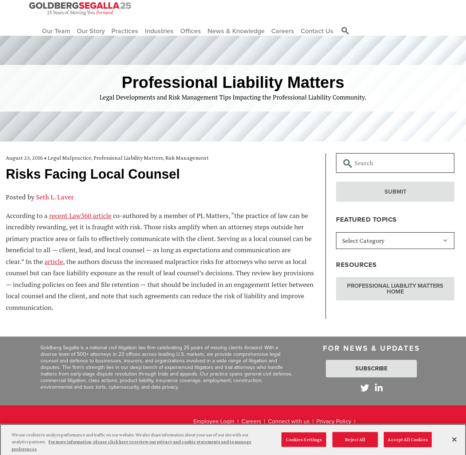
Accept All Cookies (407, 441)
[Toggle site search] (345, 31)
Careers (251, 421)
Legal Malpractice (69, 158)
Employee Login (213, 421)
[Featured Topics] (395, 241)
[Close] (454, 441)
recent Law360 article (80, 215)
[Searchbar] (395, 163)
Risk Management (187, 158)
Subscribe (371, 368)
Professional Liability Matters (128, 158)
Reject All (355, 441)
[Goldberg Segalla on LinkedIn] (379, 387)
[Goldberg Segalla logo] (80, 9)
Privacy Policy (333, 421)
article (53, 261)
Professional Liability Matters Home (395, 288)
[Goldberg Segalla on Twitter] (364, 387)
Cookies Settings (304, 441)
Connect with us (288, 421)
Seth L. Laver (55, 197)
